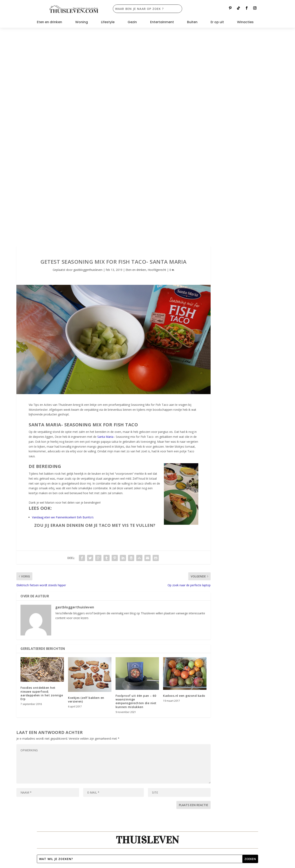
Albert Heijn (237, 694)
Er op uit (217, 22)
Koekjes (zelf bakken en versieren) (86, 489)
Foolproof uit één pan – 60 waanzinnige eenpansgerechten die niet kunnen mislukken (136, 491)
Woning (81, 22)
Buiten (192, 22)
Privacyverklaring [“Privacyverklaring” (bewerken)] (53, 721)
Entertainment (162, 22)
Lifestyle (108, 22)
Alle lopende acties (204, 662)
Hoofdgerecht (157, 59)
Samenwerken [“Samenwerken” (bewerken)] (50, 700)
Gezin (132, 22)
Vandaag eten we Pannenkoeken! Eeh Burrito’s (63, 307)
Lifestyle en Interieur (87, 662)
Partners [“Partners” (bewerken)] (46, 707)
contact (191, 699)
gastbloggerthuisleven (87, 59)
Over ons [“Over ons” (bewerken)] (46, 686)
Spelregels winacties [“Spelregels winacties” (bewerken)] (55, 714)
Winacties (245, 22)
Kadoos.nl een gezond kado (184, 485)
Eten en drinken (49, 22)
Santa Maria (105, 226)
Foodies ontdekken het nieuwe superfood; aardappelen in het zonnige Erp (41, 483)
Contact (46, 693)
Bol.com (218, 694)
